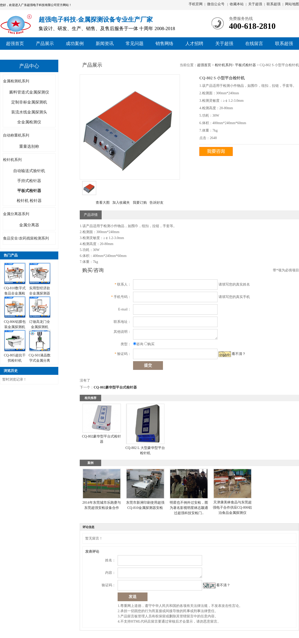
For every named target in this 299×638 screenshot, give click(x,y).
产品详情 (91, 215)
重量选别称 (29, 146)
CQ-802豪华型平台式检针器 (115, 387)
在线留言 (254, 43)
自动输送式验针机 (29, 171)
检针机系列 (12, 160)
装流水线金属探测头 (29, 112)
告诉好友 (156, 202)
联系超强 (274, 4)
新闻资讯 (105, 43)
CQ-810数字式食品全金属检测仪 (14, 293)
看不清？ (239, 354)
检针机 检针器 (29, 200)
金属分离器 (29, 225)
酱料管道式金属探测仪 (29, 92)
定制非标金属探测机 (29, 102)
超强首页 (15, 43)
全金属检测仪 (29, 122)
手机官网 (196, 4)
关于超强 (255, 4)
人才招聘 (194, 43)
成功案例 (75, 43)
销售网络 (164, 43)
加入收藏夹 (121, 202)
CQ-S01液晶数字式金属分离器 (40, 360)
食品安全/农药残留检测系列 (26, 238)
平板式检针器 (245, 65)
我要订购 (140, 202)
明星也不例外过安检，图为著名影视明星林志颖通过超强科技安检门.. (189, 508)
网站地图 (292, 4)
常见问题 (135, 43)
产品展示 (45, 43)
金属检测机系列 (16, 81)
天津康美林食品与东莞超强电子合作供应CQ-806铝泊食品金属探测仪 (232, 507)
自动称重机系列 (16, 135)
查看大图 (103, 202)
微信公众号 (216, 4)
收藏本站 (237, 4)
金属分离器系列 (16, 214)
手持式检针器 (29, 181)
